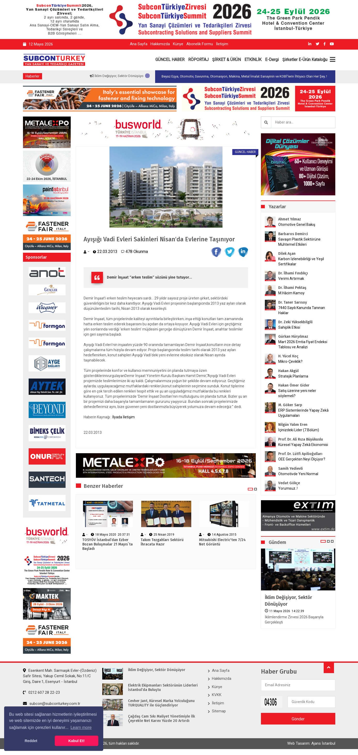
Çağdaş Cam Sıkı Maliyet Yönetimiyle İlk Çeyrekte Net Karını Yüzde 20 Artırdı (161, 718)
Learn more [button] (81, 727)
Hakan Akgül (288, 371)
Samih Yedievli (290, 468)
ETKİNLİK (252, 59)
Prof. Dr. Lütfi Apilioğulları (300, 454)
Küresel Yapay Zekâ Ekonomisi (303, 445)
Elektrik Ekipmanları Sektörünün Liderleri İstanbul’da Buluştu (163, 687)
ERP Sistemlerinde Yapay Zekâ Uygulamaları (303, 413)
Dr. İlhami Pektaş (292, 288)
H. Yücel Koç (288, 356)
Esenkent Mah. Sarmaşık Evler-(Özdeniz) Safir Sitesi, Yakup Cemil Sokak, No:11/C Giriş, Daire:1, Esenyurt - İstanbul (60, 676)
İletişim (222, 44)
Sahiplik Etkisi (289, 327)
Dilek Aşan (287, 253)
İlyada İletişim (123, 417)
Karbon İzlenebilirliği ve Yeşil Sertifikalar (301, 261)
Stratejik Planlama (293, 376)
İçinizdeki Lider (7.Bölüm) (298, 430)
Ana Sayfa (138, 44)
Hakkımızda (160, 44)
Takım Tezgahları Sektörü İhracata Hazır (162, 542)
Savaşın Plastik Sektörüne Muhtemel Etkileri (299, 241)
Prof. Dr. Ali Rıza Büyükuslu (300, 439)
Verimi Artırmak (291, 278)
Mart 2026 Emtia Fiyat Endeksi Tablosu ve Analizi (302, 344)
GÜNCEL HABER (170, 59)
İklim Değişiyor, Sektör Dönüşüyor (132, 76)
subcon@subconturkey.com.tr (51, 703)
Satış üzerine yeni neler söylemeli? (297, 393)
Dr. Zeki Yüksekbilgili (295, 322)
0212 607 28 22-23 (41, 692)
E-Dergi (272, 59)
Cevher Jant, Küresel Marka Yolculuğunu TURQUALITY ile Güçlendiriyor (161, 703)
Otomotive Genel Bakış (296, 224)
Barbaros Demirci (293, 234)
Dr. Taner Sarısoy (292, 302)
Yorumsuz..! (288, 488)
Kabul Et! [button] (76, 741)
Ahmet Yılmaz (289, 219)
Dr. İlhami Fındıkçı (293, 273)
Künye (178, 44)
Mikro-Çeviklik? (290, 361)
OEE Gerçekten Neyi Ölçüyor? (301, 459)
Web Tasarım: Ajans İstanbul (311, 744)
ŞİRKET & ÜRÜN (226, 59)
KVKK (216, 694)
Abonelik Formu (199, 44)
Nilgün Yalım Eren (292, 424)
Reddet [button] (31, 741)
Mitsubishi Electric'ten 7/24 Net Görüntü (222, 542)
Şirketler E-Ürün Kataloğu (304, 59)
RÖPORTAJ (198, 59)
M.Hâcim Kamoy (291, 293)
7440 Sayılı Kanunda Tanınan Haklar (301, 310)
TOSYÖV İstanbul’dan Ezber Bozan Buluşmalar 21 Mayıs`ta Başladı (107, 544)
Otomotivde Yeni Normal (298, 474)
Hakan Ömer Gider (293, 385)
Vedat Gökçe (289, 483)
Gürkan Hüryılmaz (293, 336)
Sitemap (219, 711)
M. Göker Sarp (290, 405)
